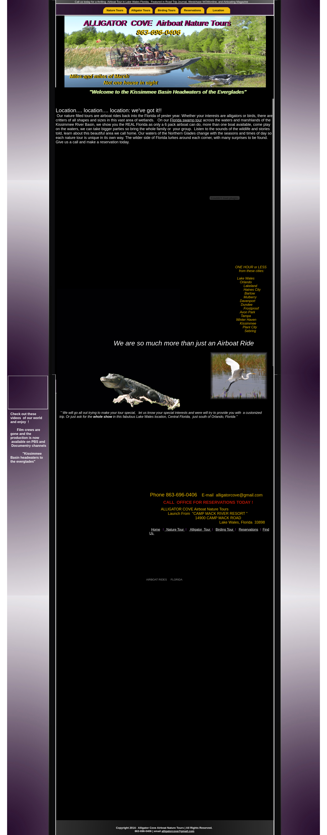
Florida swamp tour (186, 120)
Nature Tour (175, 529)
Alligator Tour (200, 529)
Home (155, 529)
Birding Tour (225, 529)
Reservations (248, 529)
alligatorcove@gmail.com (178, 831)
